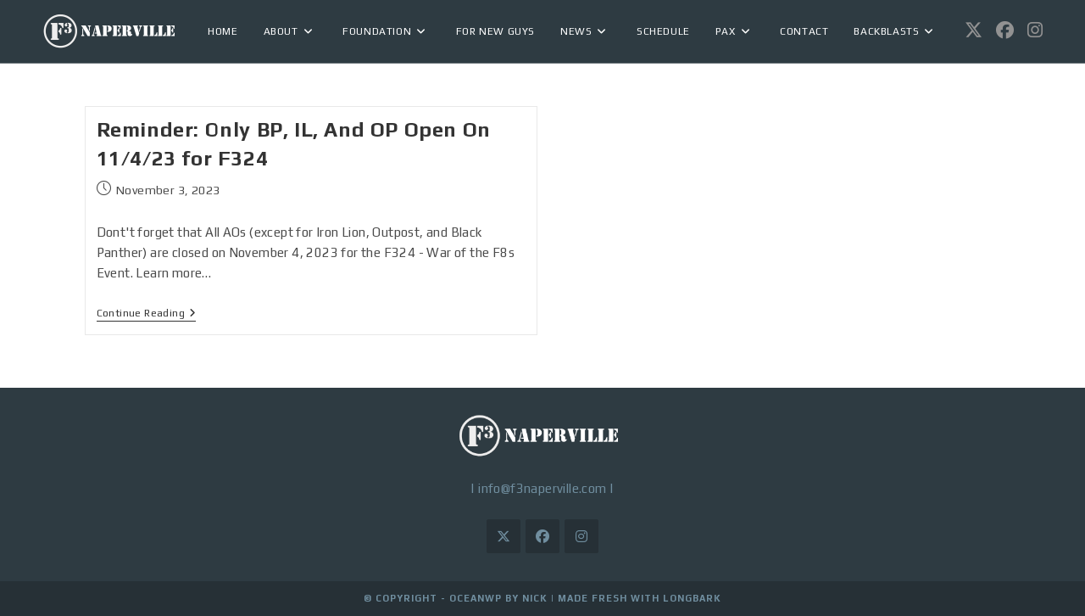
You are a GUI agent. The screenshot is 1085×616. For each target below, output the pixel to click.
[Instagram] (581, 536)
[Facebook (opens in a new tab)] (1005, 30)
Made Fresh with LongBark (639, 598)
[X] (503, 536)
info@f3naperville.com (542, 488)
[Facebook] (542, 536)
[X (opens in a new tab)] (973, 30)
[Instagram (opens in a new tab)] (1035, 30)
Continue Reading (147, 313)
